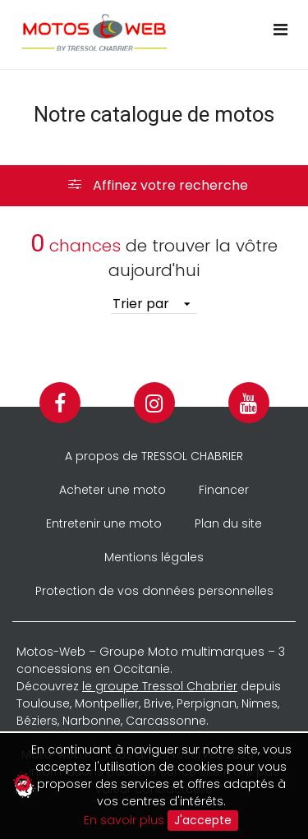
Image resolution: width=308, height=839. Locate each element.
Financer (224, 490)
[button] (154, 185)
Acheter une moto (112, 490)
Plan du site (228, 523)
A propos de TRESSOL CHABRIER (154, 456)
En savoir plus (124, 819)
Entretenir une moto (104, 523)
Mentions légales (154, 557)
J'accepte (203, 820)
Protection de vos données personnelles (154, 591)
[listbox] (154, 304)
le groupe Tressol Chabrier (159, 686)
